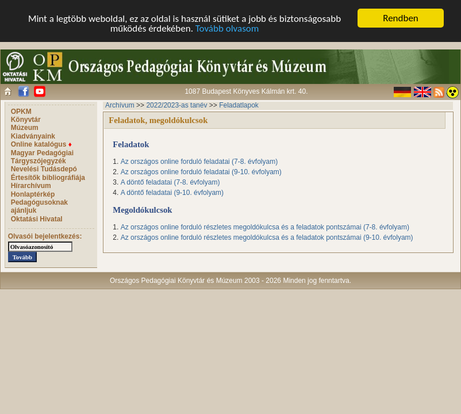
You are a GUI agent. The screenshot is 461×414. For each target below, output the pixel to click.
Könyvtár (26, 120)
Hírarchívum (31, 186)
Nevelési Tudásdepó (44, 169)
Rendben (400, 18)
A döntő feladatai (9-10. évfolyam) (172, 193)
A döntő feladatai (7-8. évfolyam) (170, 182)
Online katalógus (41, 144)
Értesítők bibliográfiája (48, 178)
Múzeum (25, 128)
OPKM (21, 112)
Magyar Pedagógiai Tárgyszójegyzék (42, 157)
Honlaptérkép (33, 194)
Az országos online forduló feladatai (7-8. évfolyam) (199, 162)
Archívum (120, 105)
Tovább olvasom (227, 28)
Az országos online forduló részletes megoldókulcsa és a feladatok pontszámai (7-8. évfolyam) (265, 227)
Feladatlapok (239, 105)
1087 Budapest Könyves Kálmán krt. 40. (246, 91)
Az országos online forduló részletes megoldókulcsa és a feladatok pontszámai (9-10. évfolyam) (267, 237)
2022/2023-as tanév (176, 105)
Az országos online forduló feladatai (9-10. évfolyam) (201, 172)
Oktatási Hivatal (37, 219)
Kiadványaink (33, 136)
